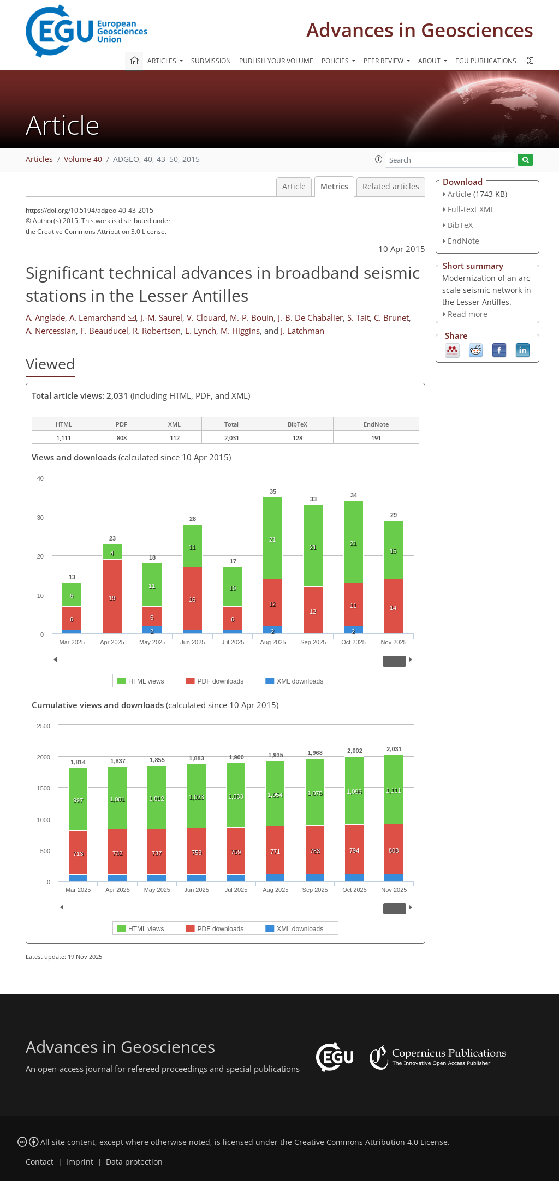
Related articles (390, 186)
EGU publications (485, 60)
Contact (39, 1162)
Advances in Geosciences (419, 30)
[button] (379, 159)
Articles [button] (162, 60)
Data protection (134, 1162)
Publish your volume (276, 60)
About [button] (430, 60)
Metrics (334, 186)
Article (294, 186)
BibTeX (460, 225)
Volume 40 (83, 159)
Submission (211, 60)
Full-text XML (471, 209)
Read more (467, 314)
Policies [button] (336, 60)
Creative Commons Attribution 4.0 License (371, 1142)
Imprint (79, 1162)
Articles (39, 159)
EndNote (463, 241)
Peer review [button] (384, 60)
